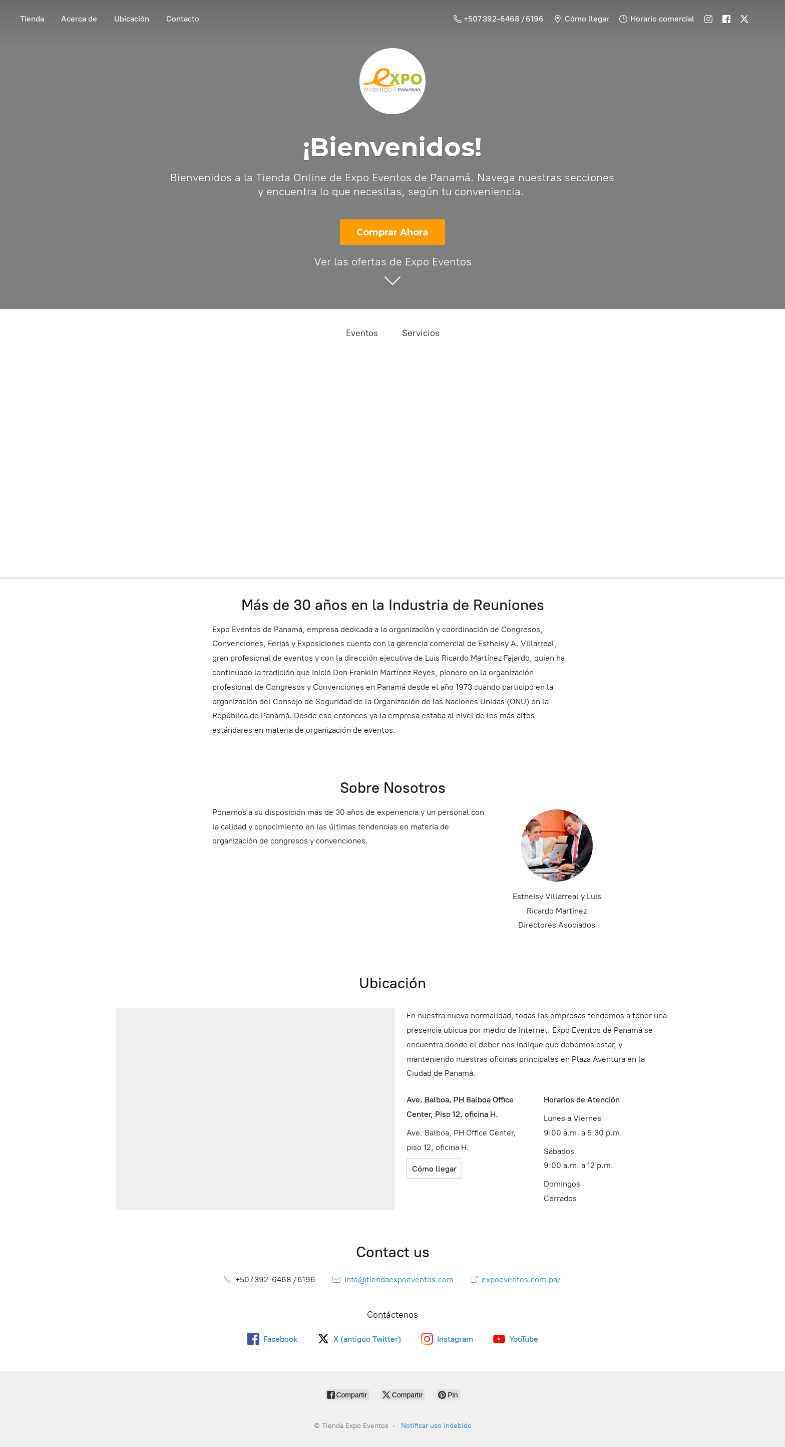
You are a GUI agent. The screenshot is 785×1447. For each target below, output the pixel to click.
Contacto (182, 19)
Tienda (32, 19)
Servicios (421, 333)
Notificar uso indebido (436, 1425)
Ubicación (131, 19)
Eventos (362, 333)
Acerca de (79, 19)
